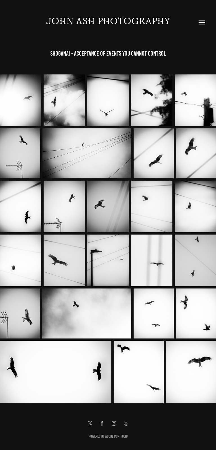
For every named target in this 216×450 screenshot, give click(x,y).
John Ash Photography (108, 21)
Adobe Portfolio (116, 436)
